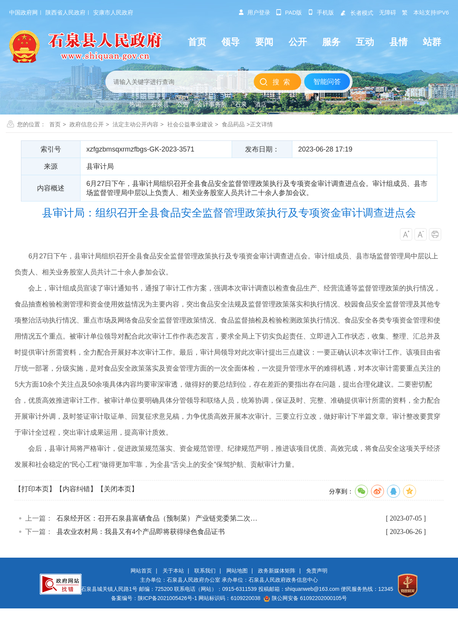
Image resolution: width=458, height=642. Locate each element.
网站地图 (237, 571)
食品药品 (233, 124)
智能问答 (327, 81)
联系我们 (205, 571)
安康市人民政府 (113, 12)
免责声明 (316, 571)
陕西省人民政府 (65, 12)
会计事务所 (212, 104)
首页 (55, 124)
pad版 (289, 12)
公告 (183, 104)
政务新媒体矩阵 (276, 571)
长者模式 (356, 13)
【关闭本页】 (117, 489)
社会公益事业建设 (190, 124)
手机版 (321, 12)
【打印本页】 (35, 489)
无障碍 (387, 12)
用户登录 (254, 12)
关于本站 (173, 571)
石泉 (241, 104)
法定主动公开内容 (135, 124)
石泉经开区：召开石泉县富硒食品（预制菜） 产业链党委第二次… (157, 518)
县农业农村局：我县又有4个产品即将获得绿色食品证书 (140, 532)
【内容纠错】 (76, 489)
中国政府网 (23, 12)
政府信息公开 (86, 124)
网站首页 (141, 571)
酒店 (261, 104)
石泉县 (160, 104)
